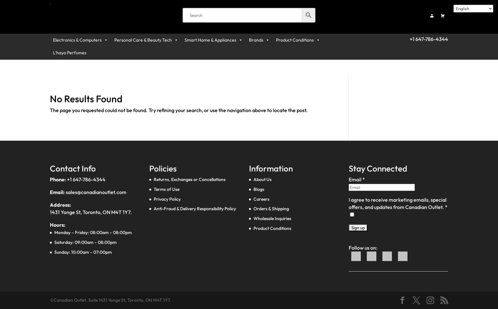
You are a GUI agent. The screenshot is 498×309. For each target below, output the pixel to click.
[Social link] (402, 301)
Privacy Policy (167, 199)
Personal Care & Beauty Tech (146, 40)
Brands (259, 40)
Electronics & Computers (80, 40)
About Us (262, 179)
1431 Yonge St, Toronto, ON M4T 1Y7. (91, 212)
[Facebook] (356, 259)
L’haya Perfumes (69, 53)
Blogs (258, 189)
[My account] (432, 16)
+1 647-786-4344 (86, 179)
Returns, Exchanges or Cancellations (189, 179)
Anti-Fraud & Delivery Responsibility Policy (195, 209)
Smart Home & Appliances (214, 40)
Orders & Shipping (271, 209)
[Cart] (442, 16)
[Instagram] (402, 259)
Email (357, 179)
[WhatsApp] (387, 259)
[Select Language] (473, 8)
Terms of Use (166, 189)
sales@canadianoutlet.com (96, 192)
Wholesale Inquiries (272, 218)
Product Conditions (298, 40)
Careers (261, 199)
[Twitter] (372, 259)
